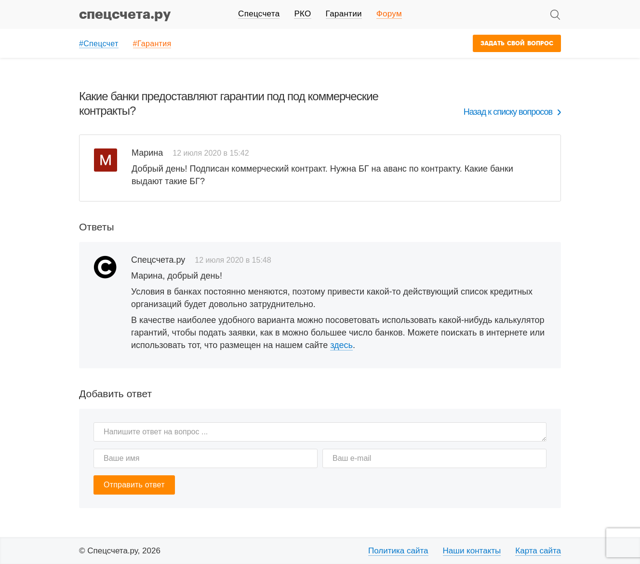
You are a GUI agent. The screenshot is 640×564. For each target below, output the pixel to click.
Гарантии (344, 13)
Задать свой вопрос (516, 43)
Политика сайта (398, 550)
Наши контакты (472, 550)
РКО (302, 13)
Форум (389, 13)
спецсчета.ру (125, 14)
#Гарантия (152, 44)
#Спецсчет (99, 44)
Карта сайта (538, 550)
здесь (341, 345)
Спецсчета (259, 13)
